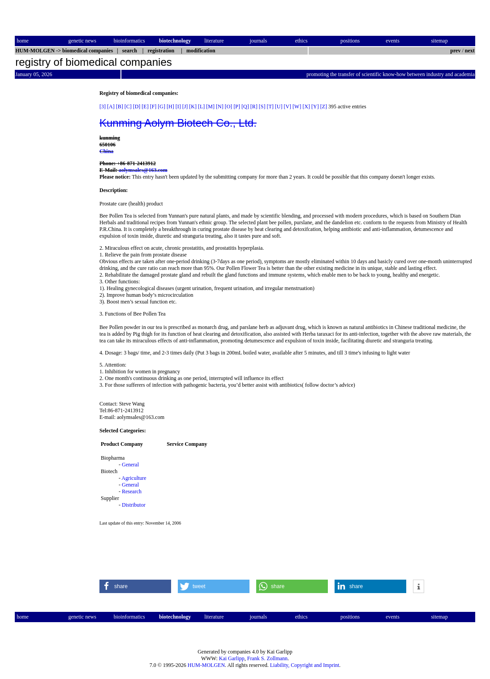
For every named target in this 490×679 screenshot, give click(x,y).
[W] (296, 106)
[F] (153, 106)
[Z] (323, 106)
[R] (254, 106)
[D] (137, 106)
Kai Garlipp (232, 658)
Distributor (134, 505)
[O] (228, 106)
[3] (102, 106)
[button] (135, 586)
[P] (236, 106)
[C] (128, 106)
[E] (145, 106)
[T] (269, 106)
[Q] (245, 106)
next (470, 50)
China (106, 151)
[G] (161, 106)
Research (132, 491)
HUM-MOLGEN (206, 665)
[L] (201, 106)
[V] (287, 106)
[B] (119, 106)
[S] (262, 106)
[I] (178, 106)
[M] (210, 106)
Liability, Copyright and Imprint (305, 665)
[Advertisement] (52, 224)
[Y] (315, 106)
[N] (220, 106)
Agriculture (133, 478)
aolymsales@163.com (143, 170)
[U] (279, 106)
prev (455, 50)
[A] (111, 106)
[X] (306, 106)
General (130, 464)
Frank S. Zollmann (267, 658)
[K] (193, 106)
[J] (185, 106)
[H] (170, 106)
